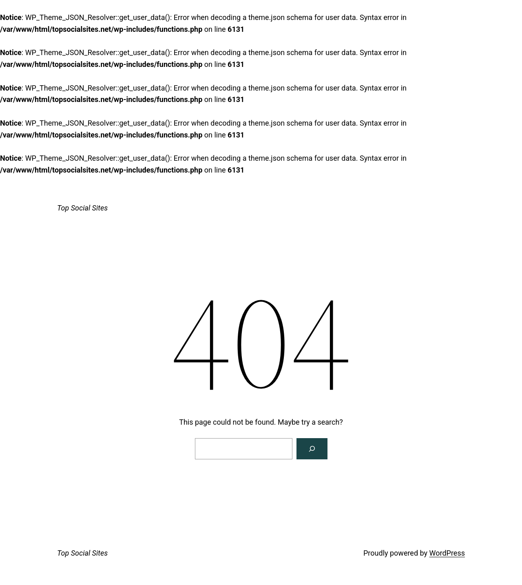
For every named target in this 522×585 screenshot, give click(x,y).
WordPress (447, 553)
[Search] (311, 448)
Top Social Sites (82, 208)
